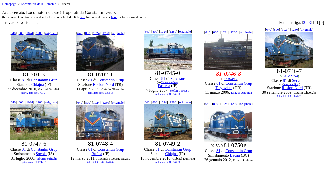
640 (13, 33)
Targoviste (223, 88)
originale (51, 33)
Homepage (9, 4)
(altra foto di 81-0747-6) (34, 162)
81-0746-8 (291, 76)
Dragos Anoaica (241, 92)
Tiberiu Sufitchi (46, 158)
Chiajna (37, 84)
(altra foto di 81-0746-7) (289, 96)
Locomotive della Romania (38, 4)
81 (24, 80)
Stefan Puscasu (179, 90)
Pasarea (164, 86)
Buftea (96, 154)
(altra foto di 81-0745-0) (167, 94)
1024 (29, 33)
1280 (39, 33)
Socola (41, 154)
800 (21, 33)
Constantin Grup (44, 80)
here (82, 17)
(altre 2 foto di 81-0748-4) (100, 162)
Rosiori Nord (103, 84)
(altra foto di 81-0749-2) (167, 162)
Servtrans (177, 78)
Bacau (235, 155)
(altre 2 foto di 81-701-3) (33, 93)
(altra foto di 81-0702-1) (100, 93)
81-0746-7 (230, 79)
